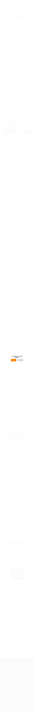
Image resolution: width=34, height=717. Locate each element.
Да (13, 360)
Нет (20, 360)
